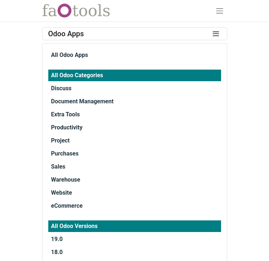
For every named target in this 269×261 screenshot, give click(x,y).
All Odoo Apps (69, 54)
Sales (58, 166)
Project (60, 140)
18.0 (57, 252)
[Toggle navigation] (219, 10)
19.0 (57, 239)
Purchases (65, 153)
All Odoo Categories (77, 75)
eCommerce (67, 205)
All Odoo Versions (74, 226)
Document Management (82, 101)
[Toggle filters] (216, 33)
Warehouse (65, 179)
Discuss (61, 88)
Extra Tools (65, 114)
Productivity (67, 127)
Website (61, 192)
